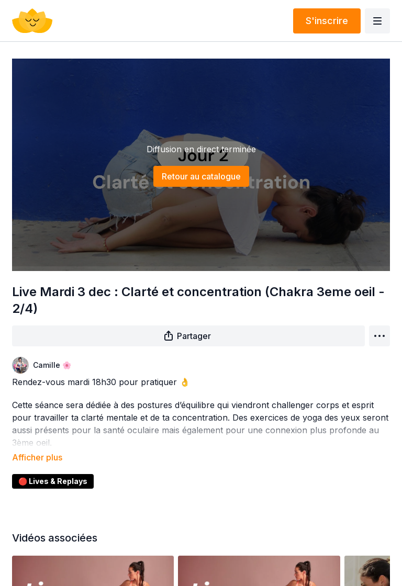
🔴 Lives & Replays (52, 466)
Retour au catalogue (201, 176)
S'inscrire (327, 20)
